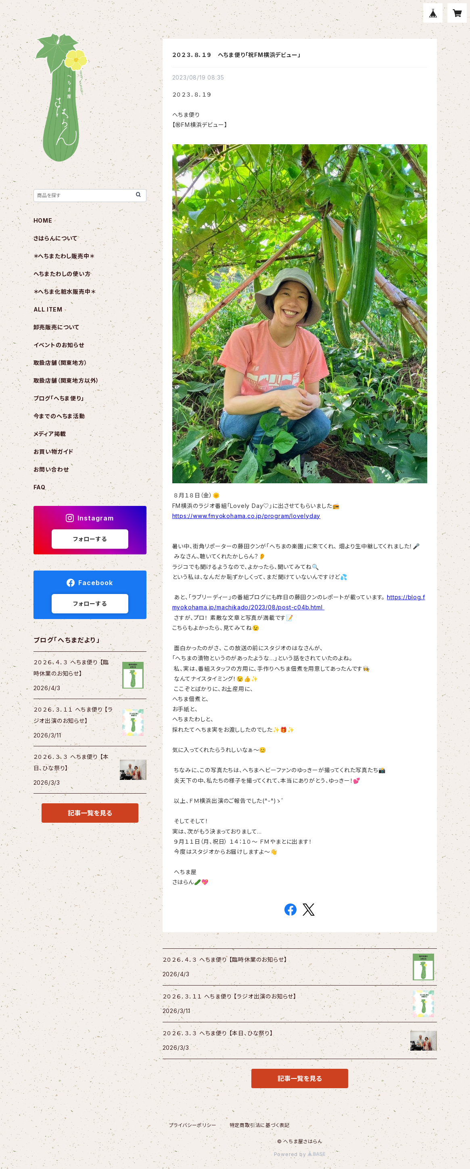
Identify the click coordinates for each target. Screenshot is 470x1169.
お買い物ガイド (53, 451)
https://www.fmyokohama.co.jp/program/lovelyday (246, 515)
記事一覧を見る (300, 1078)
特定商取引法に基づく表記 (260, 1125)
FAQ (39, 487)
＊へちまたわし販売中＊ (63, 256)
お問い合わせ (51, 469)
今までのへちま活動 (59, 416)
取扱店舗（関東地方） (60, 362)
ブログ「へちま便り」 (58, 398)
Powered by (300, 1154)
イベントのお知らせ (58, 344)
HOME (42, 220)
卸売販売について (56, 327)
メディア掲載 (49, 433)
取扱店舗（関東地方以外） (66, 380)
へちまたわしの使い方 (62, 273)
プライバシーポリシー (193, 1125)
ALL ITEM (48, 309)
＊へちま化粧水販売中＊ (64, 291)
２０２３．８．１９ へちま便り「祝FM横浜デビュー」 (236, 54)
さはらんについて (55, 238)
